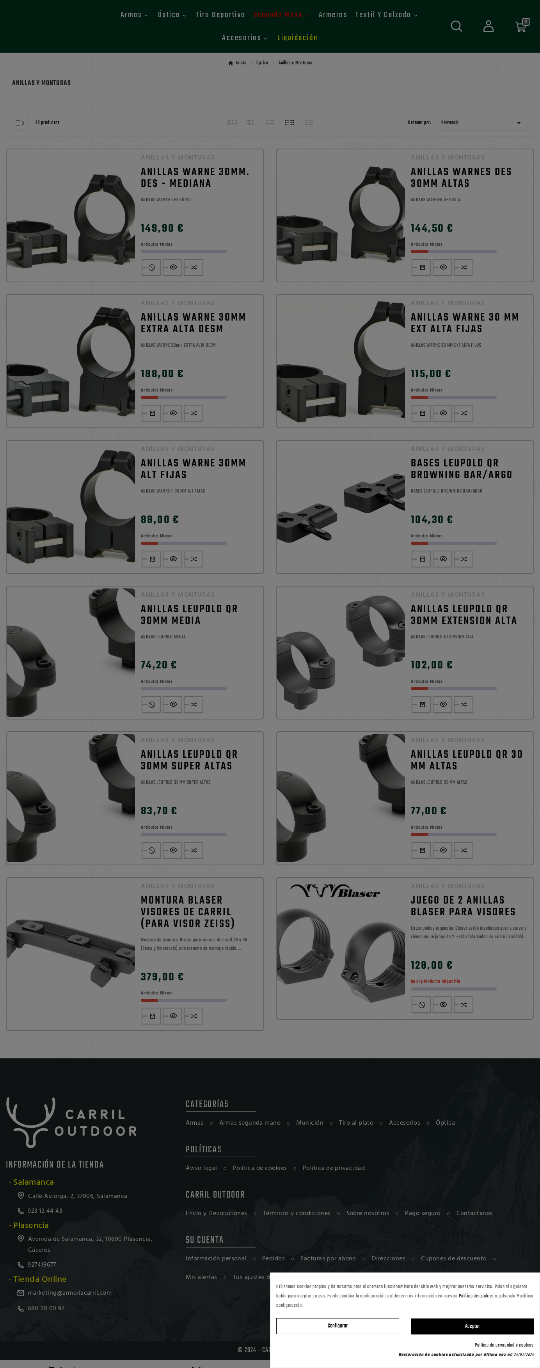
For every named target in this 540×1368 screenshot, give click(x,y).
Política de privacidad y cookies (504, 1345)
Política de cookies (476, 1296)
